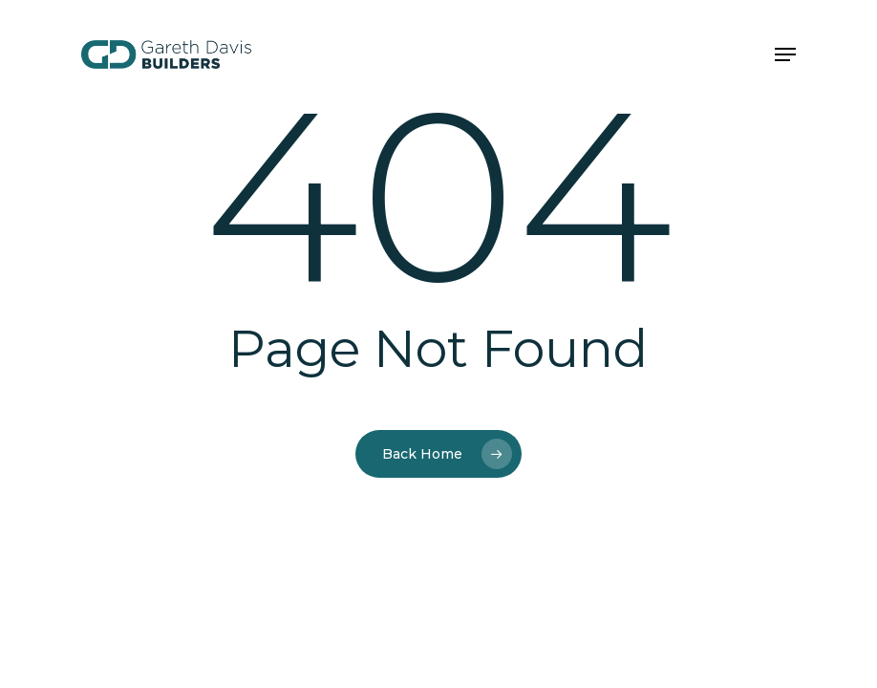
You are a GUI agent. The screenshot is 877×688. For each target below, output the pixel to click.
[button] (785, 54)
